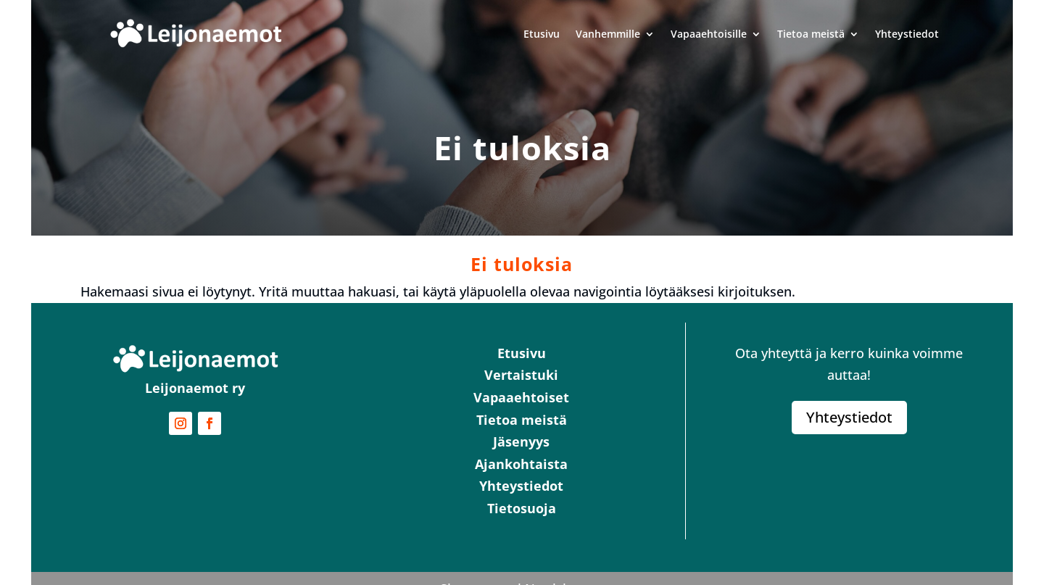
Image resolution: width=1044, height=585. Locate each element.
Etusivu (541, 34)
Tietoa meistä (811, 34)
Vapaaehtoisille (709, 34)
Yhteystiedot (907, 34)
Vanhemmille (608, 34)
